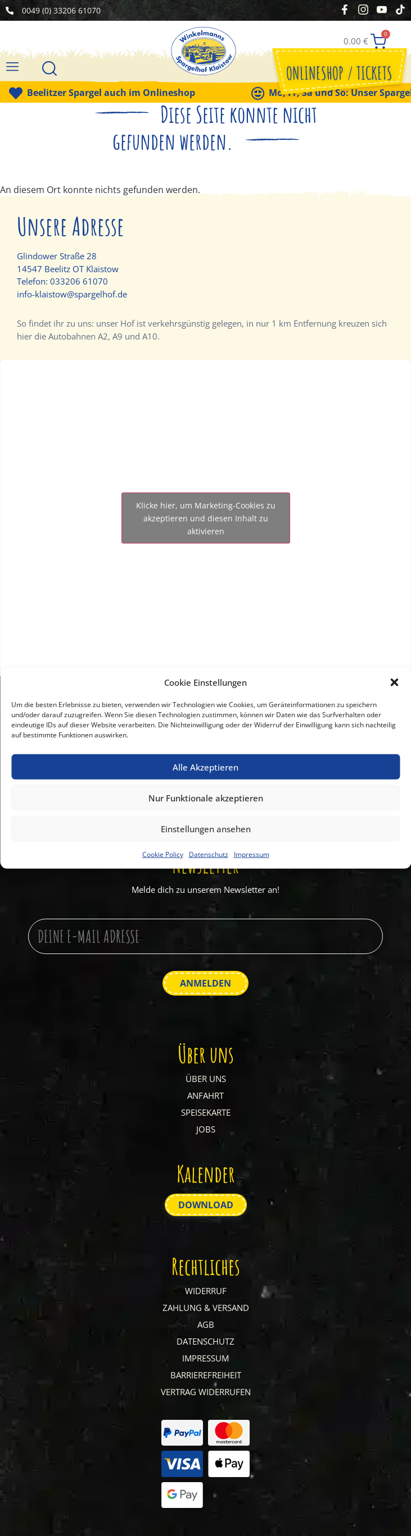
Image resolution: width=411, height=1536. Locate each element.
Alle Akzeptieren (205, 766)
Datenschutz (208, 854)
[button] (394, 682)
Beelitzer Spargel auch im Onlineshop (125, 92)
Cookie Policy (162, 854)
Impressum (251, 854)
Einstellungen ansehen (206, 828)
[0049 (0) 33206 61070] (9, 11)
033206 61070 (79, 281)
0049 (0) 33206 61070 (61, 10)
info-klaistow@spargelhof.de (72, 294)
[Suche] (49, 69)
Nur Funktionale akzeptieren (205, 797)
